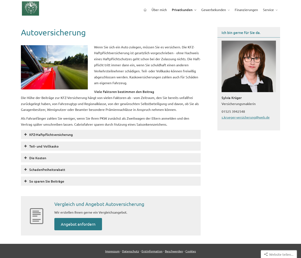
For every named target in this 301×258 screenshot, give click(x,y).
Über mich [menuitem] (159, 10)
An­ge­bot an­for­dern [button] (78, 224)
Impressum (112, 251)
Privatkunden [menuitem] (182, 9)
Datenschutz (130, 251)
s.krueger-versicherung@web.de (246, 117)
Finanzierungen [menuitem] (246, 10)
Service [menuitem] (268, 10)
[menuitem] (145, 10)
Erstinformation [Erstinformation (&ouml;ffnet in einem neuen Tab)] (152, 251)
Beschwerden (174, 251)
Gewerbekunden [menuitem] (213, 10)
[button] (51, 134)
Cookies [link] (190, 251)
